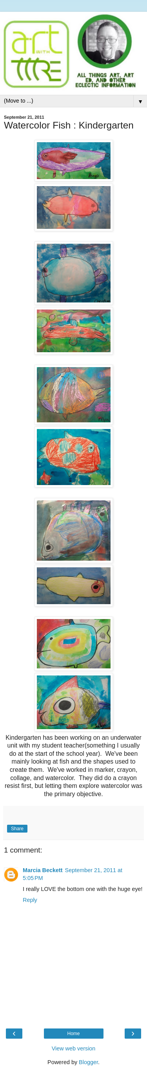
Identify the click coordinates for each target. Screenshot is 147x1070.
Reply (30, 900)
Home (73, 1033)
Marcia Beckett (43, 870)
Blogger (88, 1062)
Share (17, 828)
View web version (74, 1048)
